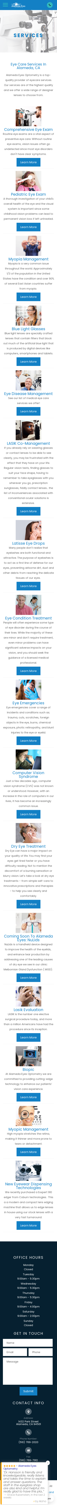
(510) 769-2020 (28, 1442)
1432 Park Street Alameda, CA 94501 (28, 1423)
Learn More (28, 162)
